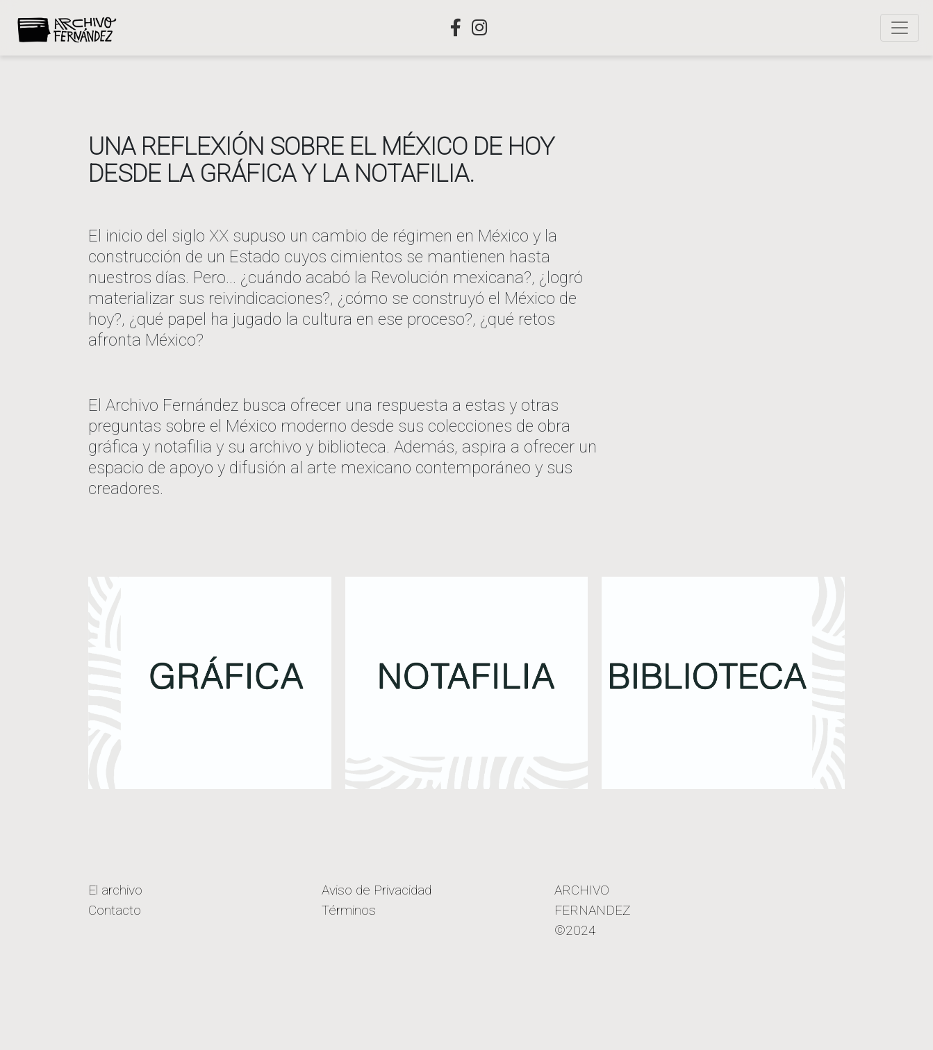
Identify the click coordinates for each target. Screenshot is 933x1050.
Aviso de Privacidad (376, 890)
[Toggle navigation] (899, 28)
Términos (349, 910)
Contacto (114, 910)
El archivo (115, 890)
